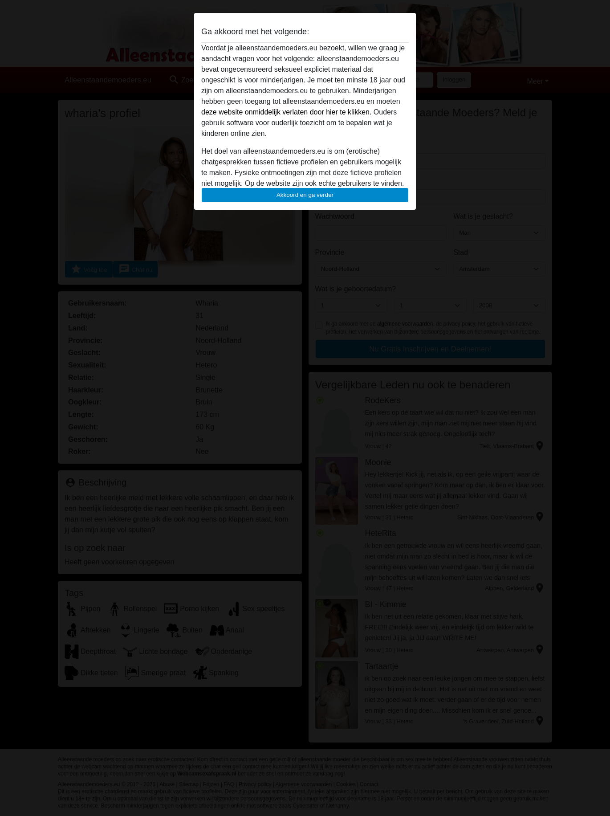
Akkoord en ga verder (305, 195)
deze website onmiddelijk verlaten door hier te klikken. (286, 112)
